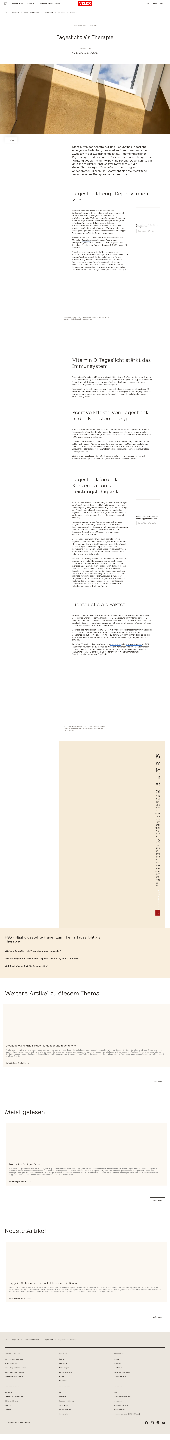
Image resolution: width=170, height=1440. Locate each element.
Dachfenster (116, 647)
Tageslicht (86, 240)
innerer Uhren (116, 554)
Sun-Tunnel (87, 654)
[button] (5, 12)
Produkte (31, 4)
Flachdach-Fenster (135, 647)
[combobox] (146, 4)
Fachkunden (17, 4)
